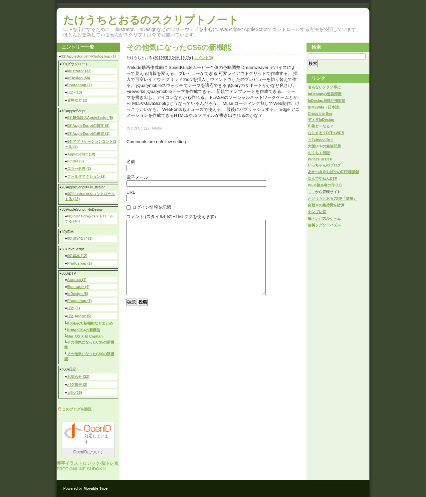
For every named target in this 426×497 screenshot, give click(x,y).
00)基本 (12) (77, 256)
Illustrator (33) (79, 71)
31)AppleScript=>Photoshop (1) (88, 56)
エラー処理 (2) (79, 168)
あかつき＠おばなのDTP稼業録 (333, 172)
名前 (130, 161)
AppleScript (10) (81, 154)
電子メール (137, 177)
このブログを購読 (77, 409)
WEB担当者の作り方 (325, 185)
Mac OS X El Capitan (85, 336)
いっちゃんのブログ (324, 165)
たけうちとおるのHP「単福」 (332, 198)
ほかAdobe (153, 128)
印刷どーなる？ (320, 126)
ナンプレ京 (317, 212)
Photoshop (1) (79, 263)
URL (130, 192)
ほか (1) (73, 308)
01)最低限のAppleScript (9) (90, 118)
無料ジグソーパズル (324, 225)
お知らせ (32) (78, 376)
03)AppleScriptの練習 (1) (88, 133)
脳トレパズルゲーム (324, 218)
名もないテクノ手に (324, 87)
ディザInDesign (321, 120)
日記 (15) (74, 392)
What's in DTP (320, 159)
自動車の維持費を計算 (326, 205)
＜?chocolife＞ (320, 139)
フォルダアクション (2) (86, 176)
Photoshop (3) (79, 301)
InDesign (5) (77, 294)
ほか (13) (74, 92)
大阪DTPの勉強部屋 (324, 146)
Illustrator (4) (78, 287)
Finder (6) (75, 161)
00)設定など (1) (80, 238)
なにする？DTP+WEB (326, 133)
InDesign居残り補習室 (326, 101)
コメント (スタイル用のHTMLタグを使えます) (171, 216)
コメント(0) (203, 58)
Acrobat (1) (77, 280)
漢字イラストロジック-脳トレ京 (87, 463)
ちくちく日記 (319, 153)
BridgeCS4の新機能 (83, 330)
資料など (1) (77, 100)
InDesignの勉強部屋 (324, 94)
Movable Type (95, 488)
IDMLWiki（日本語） (325, 107)
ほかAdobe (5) (79, 316)
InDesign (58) (78, 78)
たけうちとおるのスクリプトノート (151, 20)
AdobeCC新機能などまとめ (90, 323)
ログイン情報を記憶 (151, 207)
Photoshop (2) (79, 85)
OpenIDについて (88, 452)
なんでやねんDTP (322, 178)
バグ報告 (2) (77, 384)
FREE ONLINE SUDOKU (81, 468)
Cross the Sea (320, 114)
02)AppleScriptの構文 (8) (88, 125)
